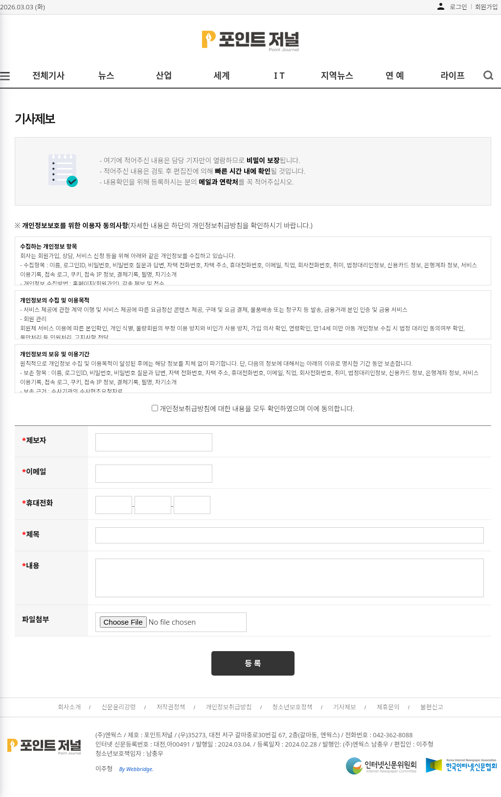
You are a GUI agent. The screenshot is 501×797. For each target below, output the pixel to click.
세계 (221, 75)
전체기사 (48, 75)
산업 (164, 75)
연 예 (395, 75)
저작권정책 (171, 707)
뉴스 (106, 75)
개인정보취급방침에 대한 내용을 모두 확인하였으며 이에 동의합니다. (253, 408)
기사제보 (344, 707)
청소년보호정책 (293, 707)
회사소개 (69, 707)
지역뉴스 (337, 75)
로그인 (458, 6)
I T (279, 75)
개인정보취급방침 (229, 707)
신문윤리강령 (118, 707)
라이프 (452, 75)
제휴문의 (388, 707)
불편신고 (431, 707)
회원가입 (486, 6)
